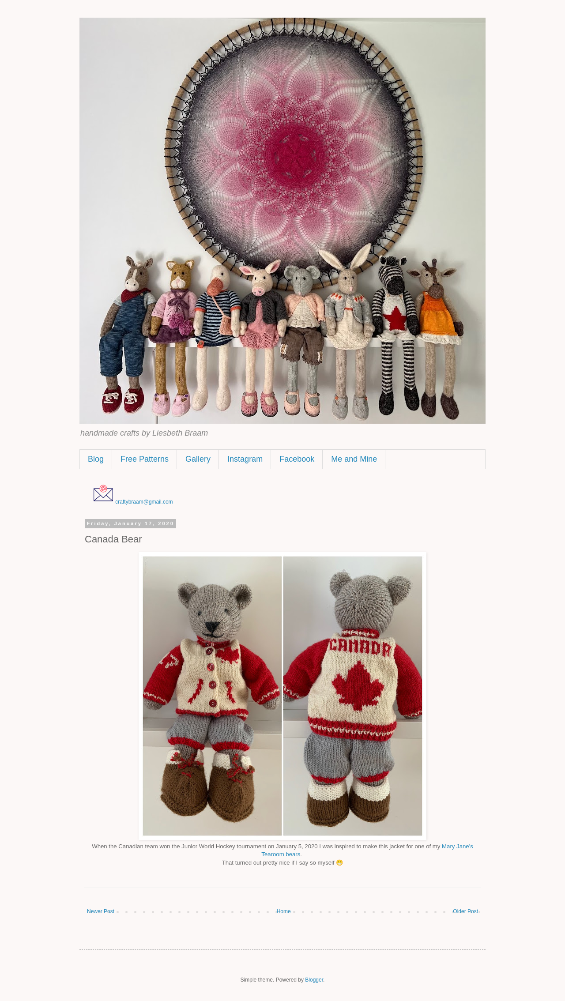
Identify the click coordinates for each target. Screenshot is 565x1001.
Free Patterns (145, 459)
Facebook (296, 459)
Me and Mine (354, 459)
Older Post (465, 911)
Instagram (245, 459)
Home (284, 911)
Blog (96, 459)
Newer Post (100, 911)
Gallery (198, 459)
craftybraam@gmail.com (144, 502)
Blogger (314, 980)
